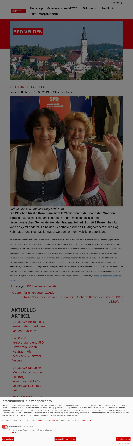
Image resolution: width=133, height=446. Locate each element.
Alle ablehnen (7, 439)
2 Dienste (13, 432)
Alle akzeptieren (123, 439)
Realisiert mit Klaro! (124, 443)
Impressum (86, 420)
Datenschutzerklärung (46, 420)
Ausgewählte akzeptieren (65, 439)
